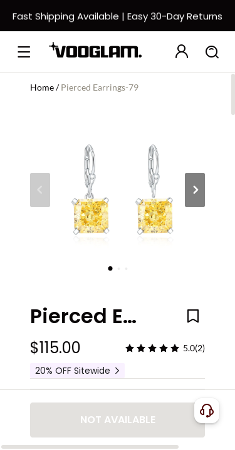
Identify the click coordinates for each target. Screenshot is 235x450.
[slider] (152, 173)
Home (42, 87)
